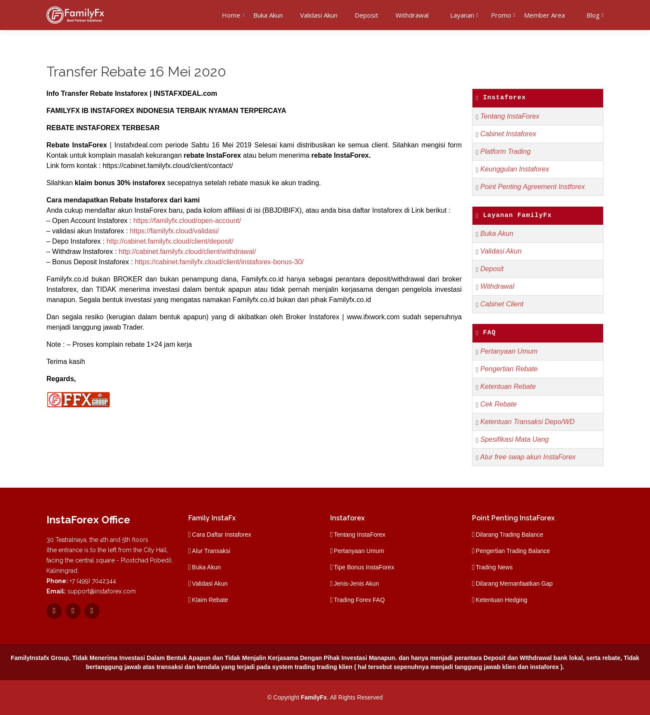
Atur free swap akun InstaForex (528, 457)
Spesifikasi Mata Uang (514, 439)
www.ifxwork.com (373, 317)
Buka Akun (268, 15)
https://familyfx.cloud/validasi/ (174, 231)
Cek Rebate (498, 404)
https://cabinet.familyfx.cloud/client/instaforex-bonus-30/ (219, 262)
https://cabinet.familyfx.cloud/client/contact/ (168, 165)
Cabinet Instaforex (508, 134)
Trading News (494, 567)
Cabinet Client (502, 304)
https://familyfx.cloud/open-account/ (187, 220)
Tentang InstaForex (509, 116)
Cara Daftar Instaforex (221, 535)
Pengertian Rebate (508, 369)
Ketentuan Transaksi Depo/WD (527, 421)
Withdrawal (412, 15)
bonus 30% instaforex (129, 182)
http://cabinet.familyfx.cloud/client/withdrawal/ (187, 251)
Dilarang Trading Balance (509, 535)
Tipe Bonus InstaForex (364, 567)
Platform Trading (505, 151)
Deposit (366, 15)
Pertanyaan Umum (508, 351)
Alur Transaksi (211, 551)
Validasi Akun (318, 15)
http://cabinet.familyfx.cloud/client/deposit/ (170, 241)
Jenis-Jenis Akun (356, 584)
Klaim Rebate (210, 600)
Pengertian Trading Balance (513, 551)
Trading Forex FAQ (359, 600)
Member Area (544, 15)
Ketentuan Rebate (508, 386)
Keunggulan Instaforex (514, 169)
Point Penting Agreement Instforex (532, 186)
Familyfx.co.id (67, 279)
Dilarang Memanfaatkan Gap (514, 584)
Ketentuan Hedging (501, 600)
